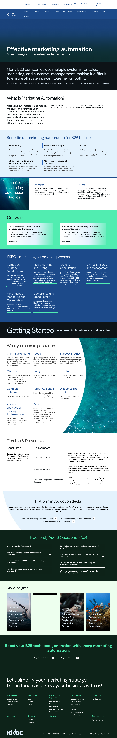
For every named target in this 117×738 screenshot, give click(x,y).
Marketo (81, 184)
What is (26, 11)
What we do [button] (28, 4)
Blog (29, 699)
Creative (73, 710)
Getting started (82, 11)
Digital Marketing (76, 702)
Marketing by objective (54, 696)
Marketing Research (77, 712)
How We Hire (32, 720)
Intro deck (95, 11)
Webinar (30, 702)
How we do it (67, 11)
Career (85, 734)
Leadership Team (12, 699)
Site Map (78, 734)
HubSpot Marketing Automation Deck (39, 518)
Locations (10, 704)
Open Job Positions (34, 722)
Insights (26, 16)
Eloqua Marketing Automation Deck (58, 521)
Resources (32, 695)
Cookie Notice (105, 734)
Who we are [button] (42, 4)
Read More (13, 241)
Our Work (53, 716)
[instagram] (102, 720)
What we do (76, 695)
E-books (31, 707)
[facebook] (96, 720)
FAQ (104, 11)
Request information (44, 658)
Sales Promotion (76, 715)
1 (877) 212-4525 (97, 699)
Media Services (75, 704)
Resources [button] (55, 4)
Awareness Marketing (56, 709)
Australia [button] (83, 3)
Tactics (46, 11)
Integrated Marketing (77, 699)
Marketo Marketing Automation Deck (78, 518)
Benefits (36, 11)
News (30, 704)
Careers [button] (67, 4)
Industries (11, 716)
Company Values (12, 702)
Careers (31, 716)
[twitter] (93, 720)
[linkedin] (99, 720)
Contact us (98, 4)
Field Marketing (54, 706)
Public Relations (76, 707)
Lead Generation (54, 701)
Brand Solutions (54, 712)
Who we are (12, 695)
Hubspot (39, 184)
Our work (56, 11)
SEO (50, 704)
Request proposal (70, 658)
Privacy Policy (94, 734)
